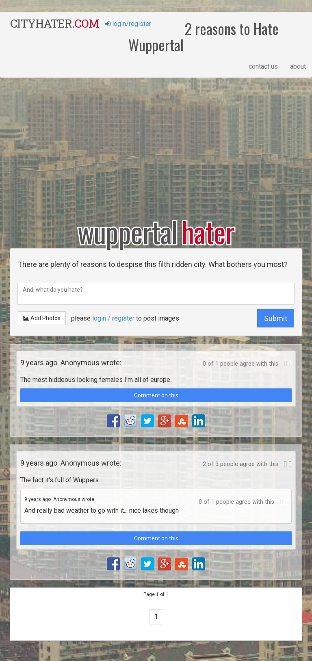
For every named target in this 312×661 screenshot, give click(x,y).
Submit (275, 318)
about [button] (298, 66)
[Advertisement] (156, 142)
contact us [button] (263, 66)
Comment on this (156, 395)
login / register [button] (113, 318)
